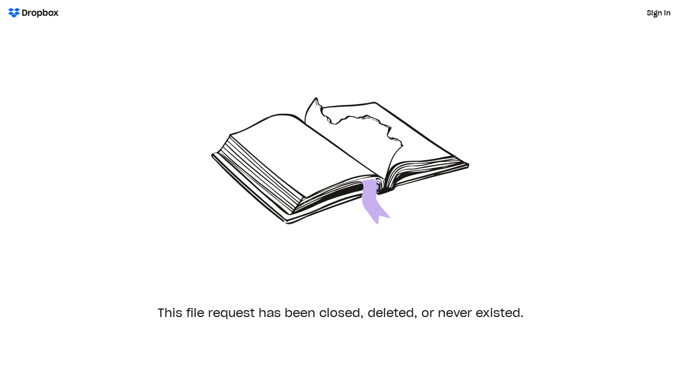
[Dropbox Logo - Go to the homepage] (33, 12)
